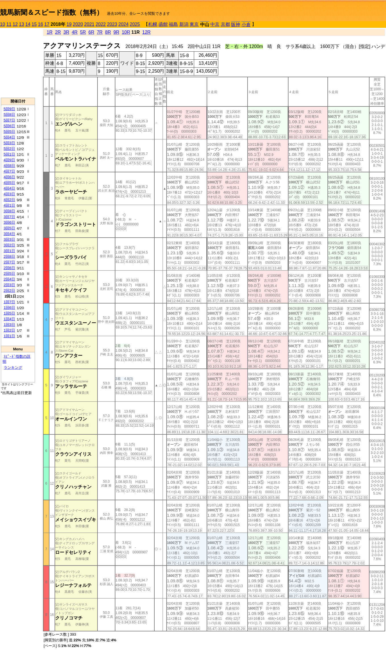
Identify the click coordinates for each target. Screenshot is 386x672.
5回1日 (9, 154)
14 (27, 24)
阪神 (235, 24)
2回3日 (9, 285)
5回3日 (9, 143)
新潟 (183, 24)
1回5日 (9, 313)
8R (108, 32)
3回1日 (9, 251)
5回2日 (9, 148)
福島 (173, 24)
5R (83, 32)
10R (126, 32)
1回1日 (9, 336)
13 (21, 24)
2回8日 (9, 256)
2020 (78, 24)
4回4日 (9, 188)
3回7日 (9, 217)
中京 (214, 24)
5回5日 (9, 131)
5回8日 (9, 114)
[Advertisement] (18, 63)
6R (91, 32)
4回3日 (9, 194)
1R (49, 32)
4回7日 (9, 171)
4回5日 (9, 183)
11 (8, 24)
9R (116, 32)
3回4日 (9, 234)
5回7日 (9, 120)
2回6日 (9, 268)
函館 (163, 24)
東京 (194, 24)
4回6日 (9, 177)
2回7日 (9, 262)
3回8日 (9, 211)
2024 (123, 24)
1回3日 (9, 325)
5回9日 (9, 109)
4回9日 (9, 160)
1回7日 (9, 302)
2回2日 (9, 290)
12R (146, 32)
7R (99, 32)
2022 (101, 24)
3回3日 (9, 239)
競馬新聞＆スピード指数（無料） (51, 12)
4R (74, 32)
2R (58, 32)
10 (2, 24)
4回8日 (9, 166)
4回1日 (9, 205)
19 (69, 24)
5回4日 (9, 137)
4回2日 (9, 200)
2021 (89, 24)
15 (34, 24)
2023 (112, 24)
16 (40, 24)
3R (66, 32)
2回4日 (9, 279)
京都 (225, 24)
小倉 (246, 24)
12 (15, 24)
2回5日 (9, 273)
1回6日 (9, 307)
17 (46, 24)
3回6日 (9, 222)
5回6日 (9, 126)
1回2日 (9, 330)
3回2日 (9, 245)
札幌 (152, 24)
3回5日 (9, 228)
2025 (135, 24)
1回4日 (9, 319)
